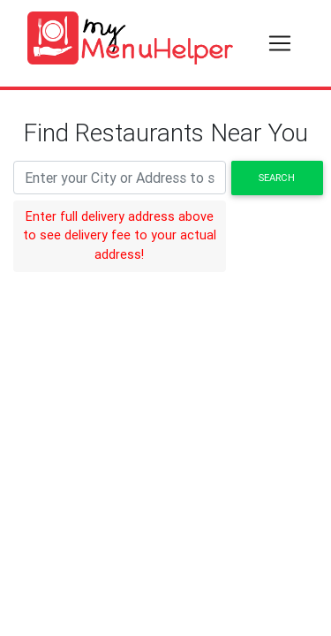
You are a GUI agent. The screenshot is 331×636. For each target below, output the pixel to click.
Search (277, 177)
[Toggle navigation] (280, 43)
